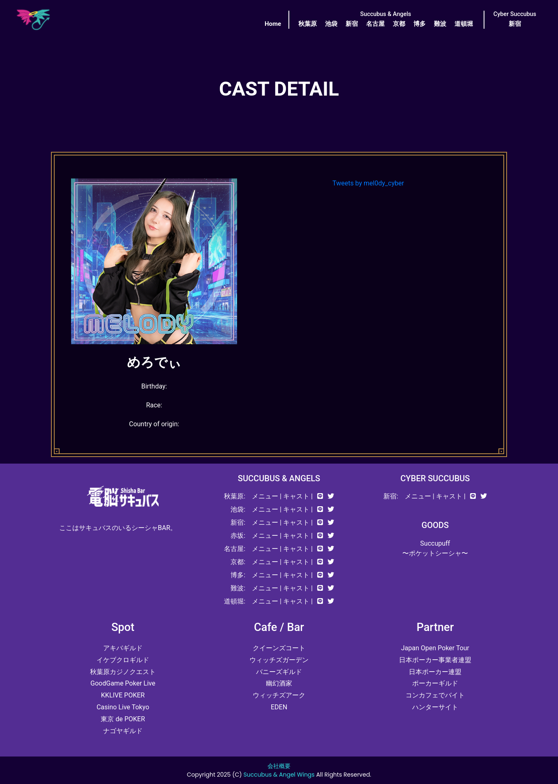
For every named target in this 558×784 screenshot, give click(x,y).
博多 (419, 23)
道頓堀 (463, 23)
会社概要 (279, 766)
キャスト (296, 496)
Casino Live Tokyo (123, 707)
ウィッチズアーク (279, 695)
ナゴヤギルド (123, 731)
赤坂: (238, 535)
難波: (238, 588)
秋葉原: (234, 496)
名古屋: (234, 549)
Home (273, 23)
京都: (238, 562)
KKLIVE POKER (123, 695)
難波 (440, 23)
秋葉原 (307, 23)
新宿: (238, 522)
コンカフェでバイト (435, 695)
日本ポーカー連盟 (435, 672)
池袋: (238, 509)
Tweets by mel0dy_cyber (368, 183)
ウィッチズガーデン (279, 660)
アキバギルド (123, 648)
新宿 (352, 23)
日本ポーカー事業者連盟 (435, 660)
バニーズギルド (279, 672)
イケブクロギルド (123, 660)
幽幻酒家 (279, 683)
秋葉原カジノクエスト (123, 672)
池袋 (331, 23)
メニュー (265, 496)
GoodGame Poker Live (122, 683)
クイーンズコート (279, 648)
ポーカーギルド (435, 683)
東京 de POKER (123, 719)
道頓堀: (234, 601)
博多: (238, 575)
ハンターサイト (435, 707)
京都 (399, 23)
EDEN (279, 707)
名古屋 (375, 23)
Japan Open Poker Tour (435, 648)
